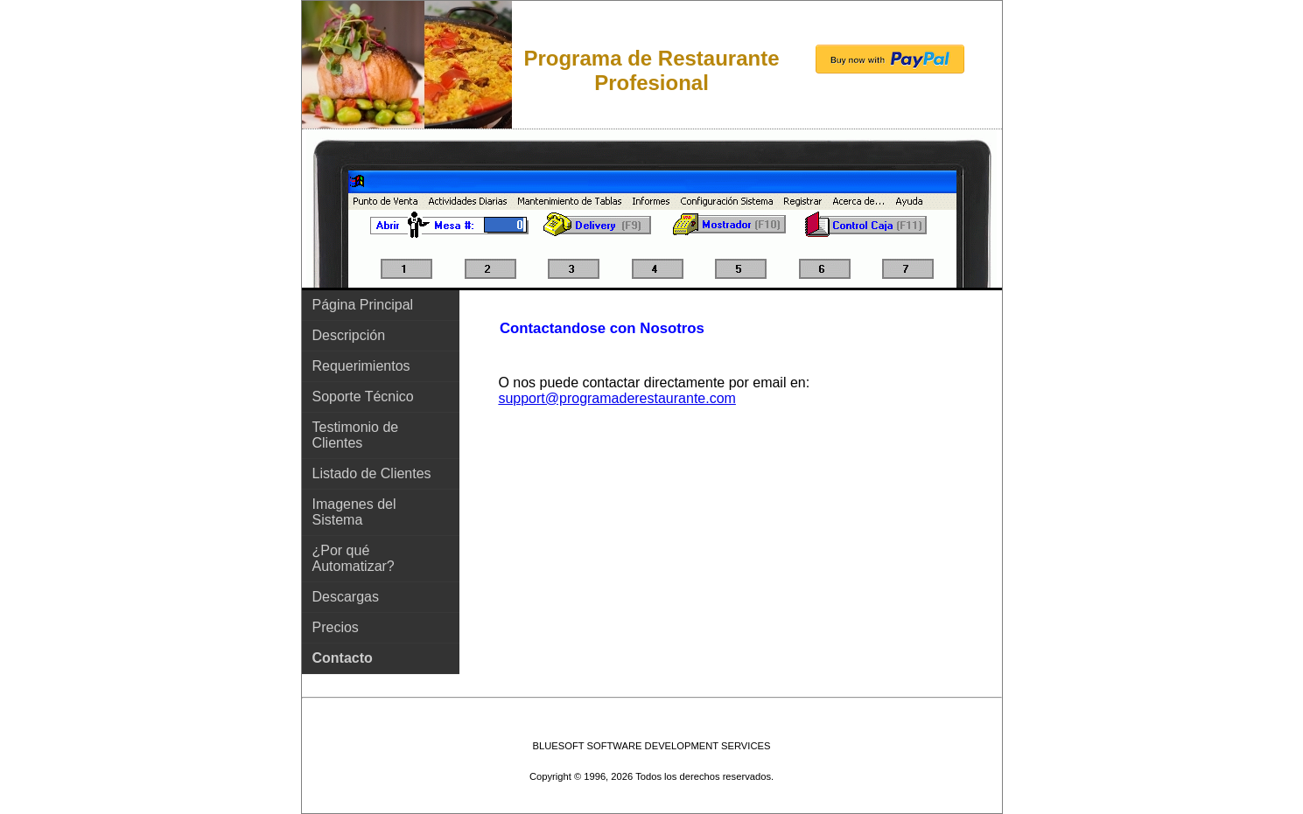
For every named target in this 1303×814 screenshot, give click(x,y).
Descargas (345, 596)
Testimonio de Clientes (355, 435)
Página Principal (363, 304)
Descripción (349, 335)
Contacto (342, 658)
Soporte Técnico (363, 396)
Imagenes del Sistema (354, 512)
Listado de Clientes (371, 473)
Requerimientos (361, 365)
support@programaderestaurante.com (617, 398)
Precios (335, 627)
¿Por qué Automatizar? (353, 558)
